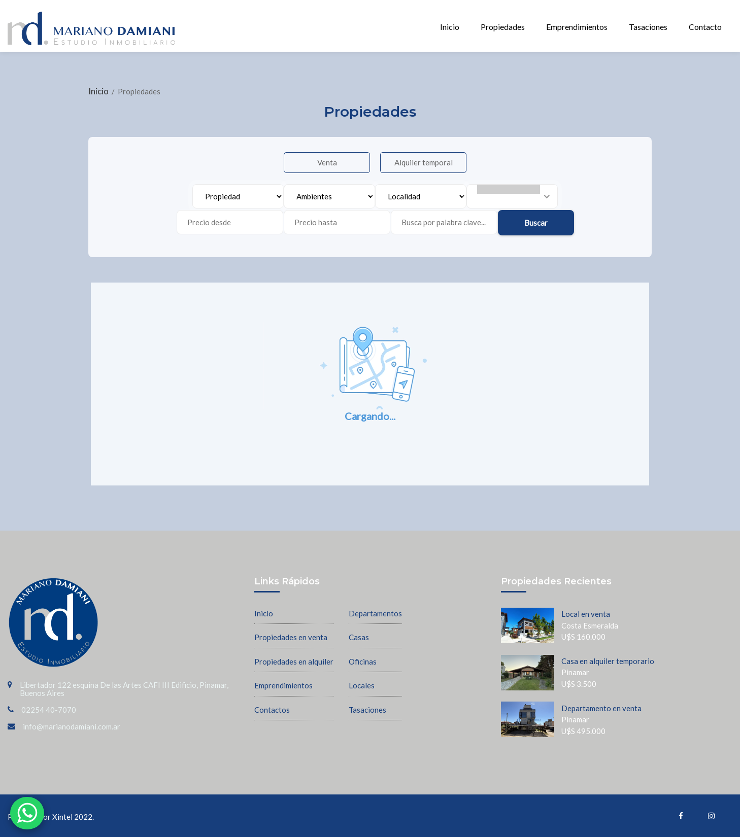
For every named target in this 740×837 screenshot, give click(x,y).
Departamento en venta (601, 708)
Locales (362, 685)
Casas (359, 637)
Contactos (272, 709)
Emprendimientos (577, 26)
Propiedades (503, 26)
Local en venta (585, 613)
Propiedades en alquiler (293, 661)
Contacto (705, 26)
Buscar (536, 222)
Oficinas (363, 661)
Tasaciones (648, 26)
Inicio (449, 26)
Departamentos (375, 613)
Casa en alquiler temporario (607, 661)
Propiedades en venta (290, 637)
